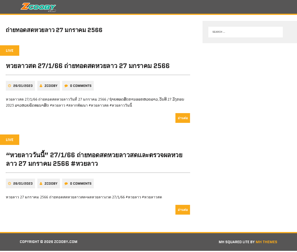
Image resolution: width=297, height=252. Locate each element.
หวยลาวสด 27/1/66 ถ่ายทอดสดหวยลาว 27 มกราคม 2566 (88, 67)
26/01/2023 (23, 87)
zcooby (51, 87)
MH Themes (266, 243)
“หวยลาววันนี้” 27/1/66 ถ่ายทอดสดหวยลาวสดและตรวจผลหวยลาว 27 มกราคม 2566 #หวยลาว (94, 161)
